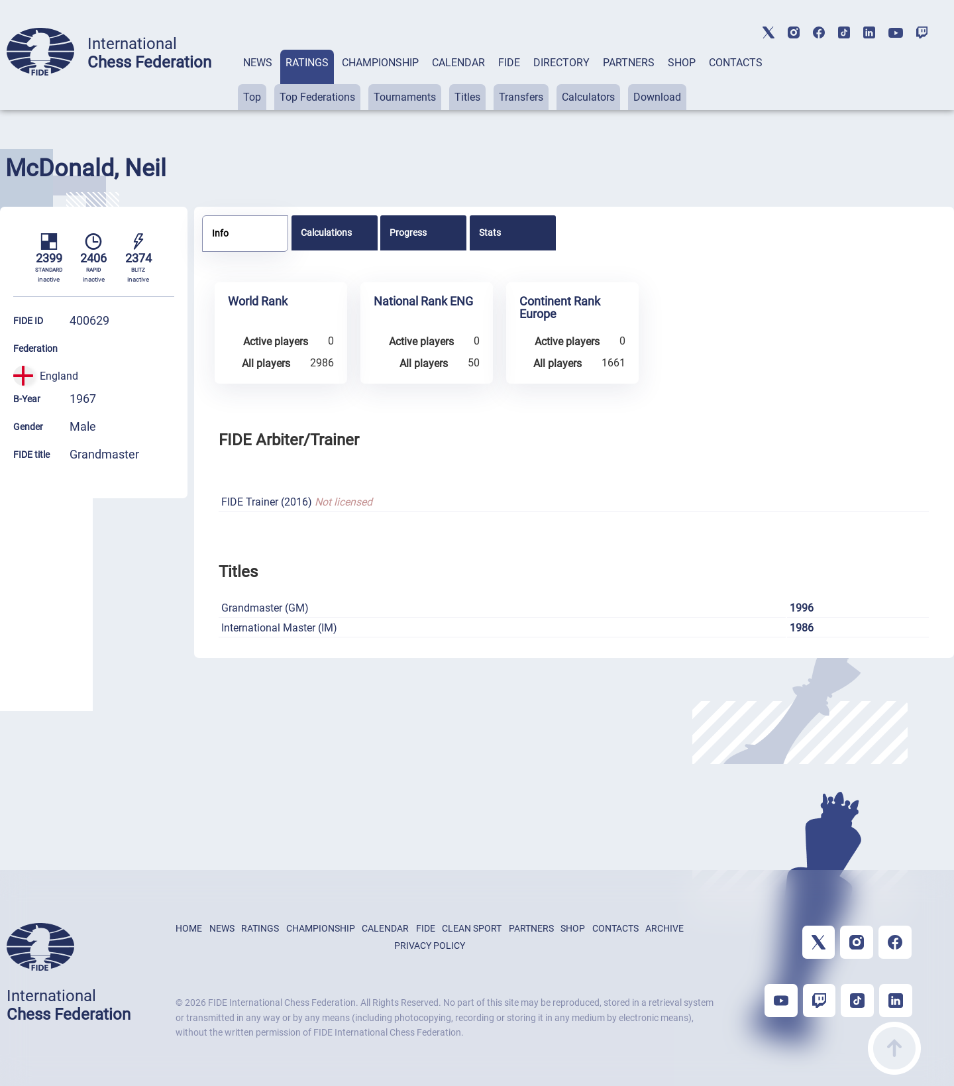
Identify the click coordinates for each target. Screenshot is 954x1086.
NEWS (257, 62)
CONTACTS (736, 62)
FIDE (509, 62)
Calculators (588, 97)
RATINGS (307, 62)
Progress (408, 232)
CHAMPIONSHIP (380, 62)
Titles (467, 97)
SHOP (682, 62)
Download (657, 97)
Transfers (521, 97)
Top (252, 97)
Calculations (326, 232)
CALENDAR (458, 62)
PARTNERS (629, 62)
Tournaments (405, 97)
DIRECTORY (561, 62)
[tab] (258, 80)
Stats (490, 232)
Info (220, 233)
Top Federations (317, 97)
